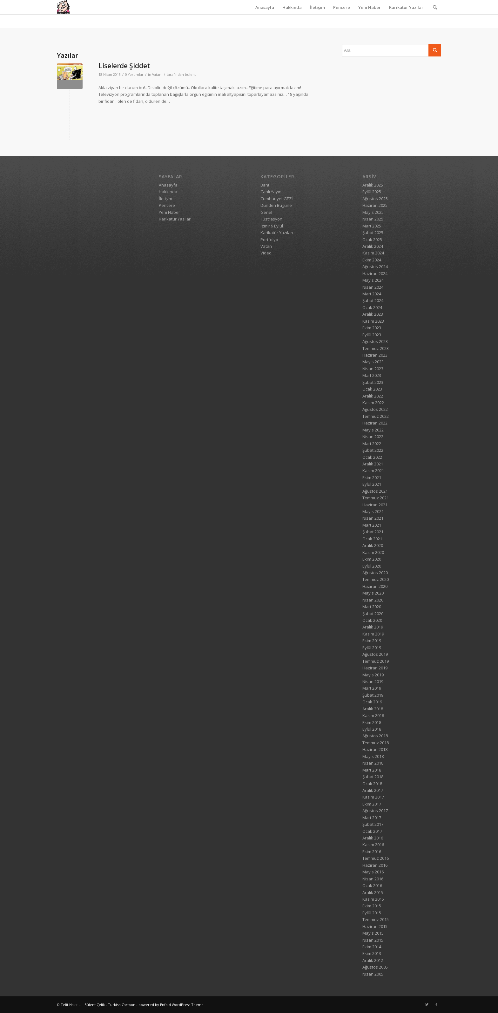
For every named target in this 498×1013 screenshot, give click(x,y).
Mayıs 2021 (373, 511)
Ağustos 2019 (375, 654)
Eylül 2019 (371, 647)
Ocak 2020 (372, 620)
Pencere (341, 7)
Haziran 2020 (374, 586)
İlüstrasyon (271, 219)
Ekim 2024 (371, 260)
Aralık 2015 (372, 892)
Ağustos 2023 (375, 341)
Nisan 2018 (372, 763)
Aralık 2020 (372, 545)
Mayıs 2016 (373, 872)
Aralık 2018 (372, 709)
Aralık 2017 (372, 790)
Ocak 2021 (372, 539)
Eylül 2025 (371, 191)
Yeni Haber (369, 7)
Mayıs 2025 (373, 212)
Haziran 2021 (374, 505)
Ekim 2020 (371, 559)
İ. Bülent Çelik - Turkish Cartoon (108, 1004)
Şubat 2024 (372, 300)
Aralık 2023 (372, 314)
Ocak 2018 (372, 783)
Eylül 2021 (371, 484)
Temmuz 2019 (375, 661)
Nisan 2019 (372, 681)
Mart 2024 (371, 294)
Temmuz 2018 (375, 743)
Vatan (156, 74)
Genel (266, 212)
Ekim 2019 (371, 640)
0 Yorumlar (134, 74)
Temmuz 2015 (375, 919)
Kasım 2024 (373, 253)
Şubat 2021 (372, 532)
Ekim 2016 (371, 851)
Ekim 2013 (371, 953)
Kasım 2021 (373, 470)
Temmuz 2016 (375, 858)
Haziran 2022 (374, 423)
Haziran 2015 (374, 926)
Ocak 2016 (372, 885)
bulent (190, 74)
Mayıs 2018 (373, 756)
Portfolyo (269, 239)
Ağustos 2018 (375, 736)
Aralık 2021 (372, 464)
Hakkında (292, 7)
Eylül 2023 (371, 335)
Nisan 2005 (372, 974)
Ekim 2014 (371, 947)
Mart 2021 (371, 525)
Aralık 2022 (372, 396)
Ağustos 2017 (375, 810)
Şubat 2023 (372, 382)
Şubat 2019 (372, 695)
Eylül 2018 (371, 729)
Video (266, 253)
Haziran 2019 (374, 668)
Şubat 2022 (372, 450)
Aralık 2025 (372, 185)
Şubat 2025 (372, 232)
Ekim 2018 (371, 722)
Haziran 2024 (374, 273)
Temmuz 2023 (375, 348)
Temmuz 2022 (375, 416)
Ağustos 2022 (375, 409)
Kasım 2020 (373, 552)
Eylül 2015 (371, 913)
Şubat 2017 (372, 824)
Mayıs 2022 (373, 430)
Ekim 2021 (371, 477)
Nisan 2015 (372, 940)
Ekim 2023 (371, 328)
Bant (264, 185)
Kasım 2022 (373, 402)
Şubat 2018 (372, 776)
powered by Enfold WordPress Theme (171, 1004)
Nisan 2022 (372, 436)
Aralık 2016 (372, 838)
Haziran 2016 (374, 865)
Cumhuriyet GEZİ (276, 198)
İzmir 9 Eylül (271, 226)
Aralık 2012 (372, 960)
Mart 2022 (371, 443)
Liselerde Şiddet (124, 65)
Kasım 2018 (373, 715)
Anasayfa (264, 7)
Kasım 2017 (373, 797)
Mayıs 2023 (373, 362)
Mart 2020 (371, 606)
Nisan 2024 (372, 287)
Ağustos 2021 (375, 491)
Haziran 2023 (374, 355)
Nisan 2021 (372, 518)
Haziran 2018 (374, 749)
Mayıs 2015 (373, 933)
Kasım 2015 (373, 899)
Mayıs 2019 (373, 675)
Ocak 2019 (372, 702)
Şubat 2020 (372, 613)
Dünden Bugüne (276, 205)
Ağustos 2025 (375, 198)
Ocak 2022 (372, 457)
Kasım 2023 (373, 321)
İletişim (317, 7)
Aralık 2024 (372, 246)
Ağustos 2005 (375, 967)
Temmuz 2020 (375, 579)
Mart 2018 (371, 770)
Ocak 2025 (372, 239)
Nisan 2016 (372, 879)
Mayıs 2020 (373, 593)
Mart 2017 (371, 817)
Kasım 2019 (373, 634)
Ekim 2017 (371, 804)
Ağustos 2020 (375, 573)
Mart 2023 (371, 375)
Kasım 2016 (373, 844)
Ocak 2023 (372, 389)
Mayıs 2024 (373, 280)
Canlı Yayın (270, 191)
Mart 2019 (371, 688)
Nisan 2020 (372, 600)
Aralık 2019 (372, 627)
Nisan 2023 (372, 369)
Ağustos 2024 (375, 266)
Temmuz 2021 (375, 498)
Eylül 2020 (371, 566)
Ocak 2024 (372, 307)
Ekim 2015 (371, 906)
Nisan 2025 (372, 219)
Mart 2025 (371, 226)
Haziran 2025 (374, 205)
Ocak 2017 (372, 831)
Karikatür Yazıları (407, 7)
